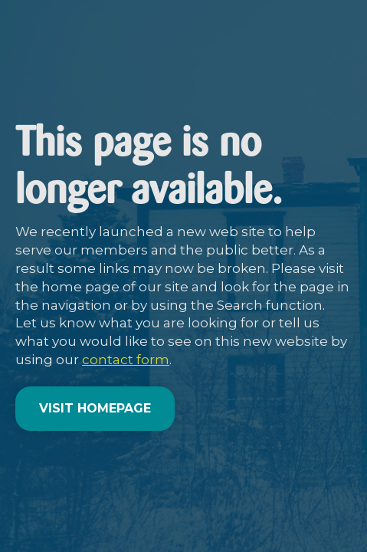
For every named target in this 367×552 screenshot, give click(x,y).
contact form (125, 359)
